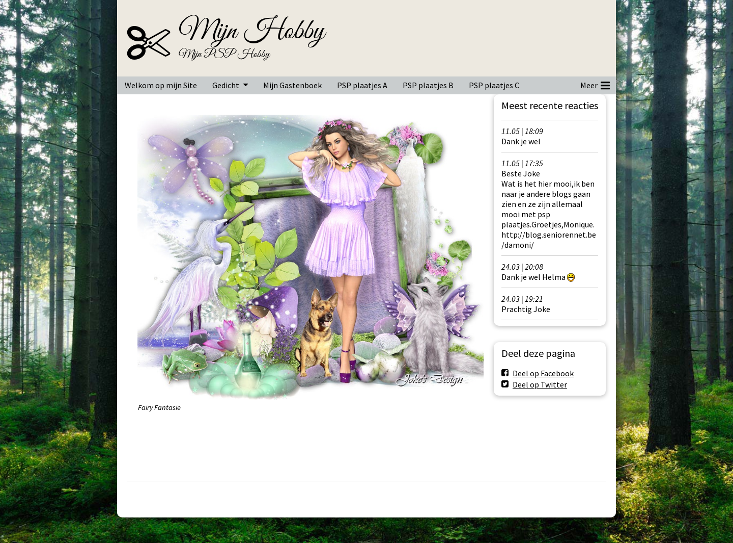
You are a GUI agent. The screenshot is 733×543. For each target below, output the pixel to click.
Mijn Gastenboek (292, 85)
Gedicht (225, 85)
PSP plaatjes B (428, 85)
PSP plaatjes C (494, 85)
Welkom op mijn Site (161, 85)
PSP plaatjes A (362, 85)
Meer (595, 83)
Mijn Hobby (251, 31)
